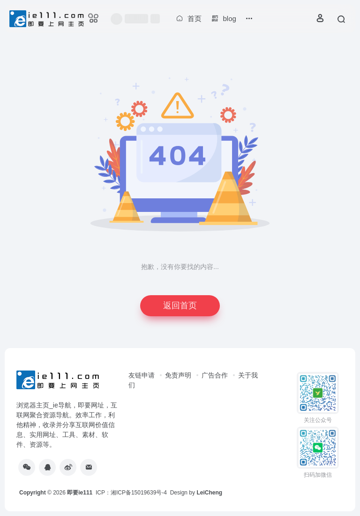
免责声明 (178, 375)
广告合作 (215, 375)
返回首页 (180, 305)
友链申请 (141, 375)
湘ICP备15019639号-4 (139, 492)
